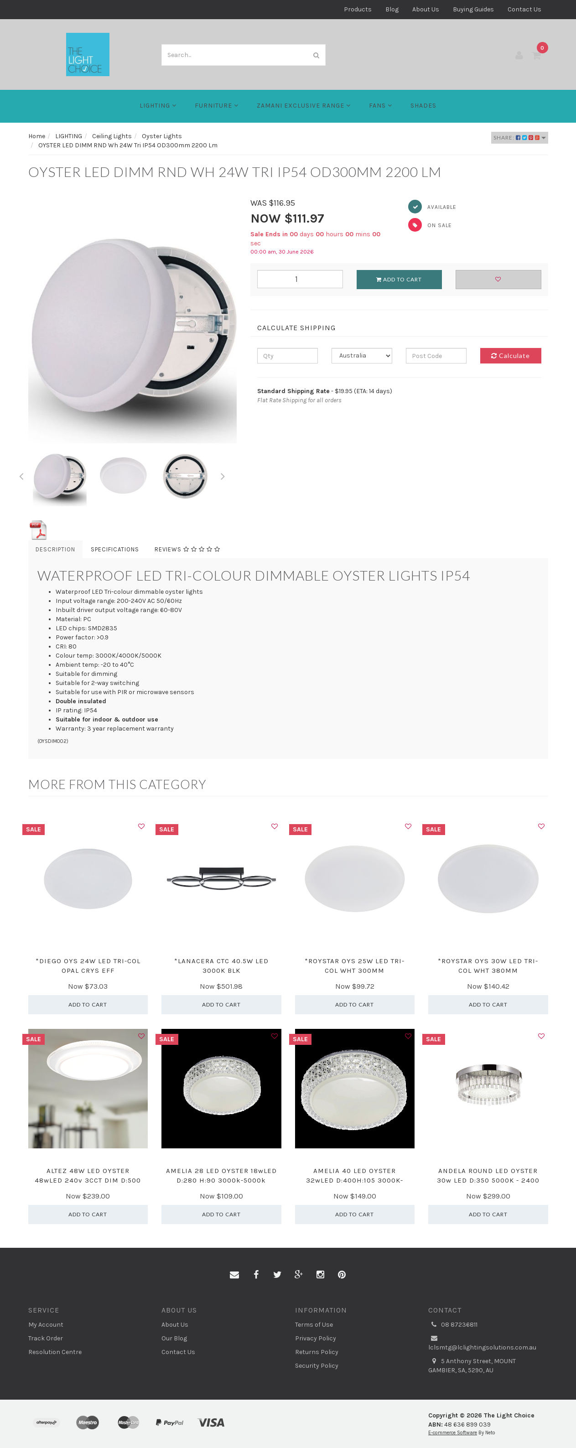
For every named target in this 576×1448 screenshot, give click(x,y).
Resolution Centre (55, 1352)
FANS (380, 105)
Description (55, 549)
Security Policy (316, 1366)
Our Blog (174, 1338)
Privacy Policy (315, 1338)
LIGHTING (158, 105)
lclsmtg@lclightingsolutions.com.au (482, 1342)
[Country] (362, 355)
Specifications (115, 549)
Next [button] (222, 474)
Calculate (510, 355)
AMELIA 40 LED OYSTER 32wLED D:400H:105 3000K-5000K (354, 1180)
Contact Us (524, 9)
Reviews (187, 549)
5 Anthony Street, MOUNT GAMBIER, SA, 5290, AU (472, 1365)
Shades (423, 105)
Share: (519, 137)
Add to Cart (399, 279)
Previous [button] (21, 474)
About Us (425, 9)
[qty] (287, 355)
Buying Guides (473, 9)
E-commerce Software (452, 1433)
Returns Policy (316, 1352)
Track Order (45, 1338)
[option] (132, 320)
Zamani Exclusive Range (304, 105)
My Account (45, 1325)
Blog (392, 9)
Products (358, 9)
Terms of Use (314, 1325)
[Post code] (436, 355)
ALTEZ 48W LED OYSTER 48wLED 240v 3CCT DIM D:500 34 (88, 1180)
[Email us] (234, 1275)
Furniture (217, 105)
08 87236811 (452, 1324)
